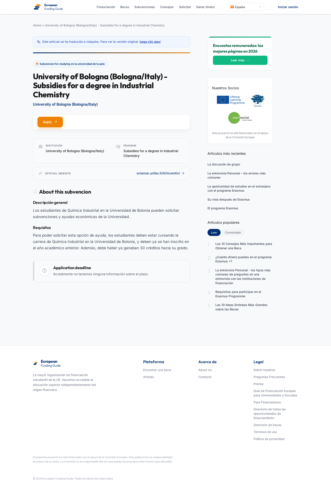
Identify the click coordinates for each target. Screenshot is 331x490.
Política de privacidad (269, 439)
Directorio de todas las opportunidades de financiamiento (270, 413)
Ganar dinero (205, 7)
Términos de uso (265, 432)
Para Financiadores (267, 402)
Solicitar (185, 7)
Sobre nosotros (264, 370)
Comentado (233, 232)
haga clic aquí (150, 41)
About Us (205, 370)
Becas (124, 7)
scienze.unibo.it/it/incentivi (161, 173)
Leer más (240, 60)
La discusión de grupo (224, 164)
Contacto (204, 377)
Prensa (258, 384)
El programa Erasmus (223, 208)
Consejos (167, 7)
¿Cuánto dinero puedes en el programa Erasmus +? (243, 259)
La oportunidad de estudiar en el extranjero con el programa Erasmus (239, 188)
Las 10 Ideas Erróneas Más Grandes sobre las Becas (241, 307)
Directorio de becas (267, 425)
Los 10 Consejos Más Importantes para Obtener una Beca (243, 246)
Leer (216, 232)
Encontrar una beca (157, 370)
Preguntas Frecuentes (269, 377)
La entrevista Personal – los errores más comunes (237, 175)
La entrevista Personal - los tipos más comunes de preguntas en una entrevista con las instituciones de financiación (243, 276)
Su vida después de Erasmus (229, 199)
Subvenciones (144, 7)
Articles (148, 377)
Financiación (106, 7)
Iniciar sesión (288, 7)
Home (37, 25)
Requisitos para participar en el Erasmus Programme (238, 294)
